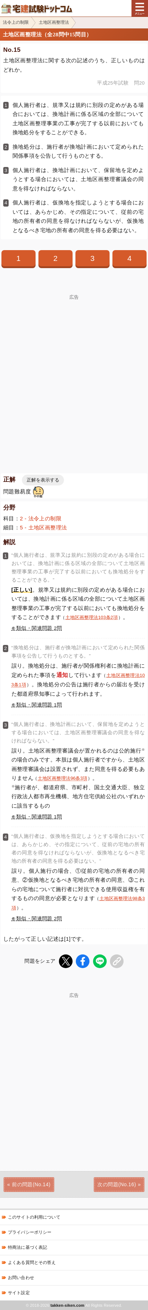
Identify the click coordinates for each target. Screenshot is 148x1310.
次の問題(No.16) (116, 1184)
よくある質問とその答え (32, 1262)
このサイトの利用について (34, 1217)
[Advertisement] (74, 374)
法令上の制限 (16, 22)
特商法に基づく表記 (27, 1247)
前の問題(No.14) (31, 1184)
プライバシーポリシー (29, 1232)
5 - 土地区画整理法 (43, 527)
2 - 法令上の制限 (40, 518)
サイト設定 (19, 1292)
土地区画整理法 (54, 22)
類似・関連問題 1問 (39, 705)
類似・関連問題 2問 (39, 628)
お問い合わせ (21, 1277)
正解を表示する (43, 480)
